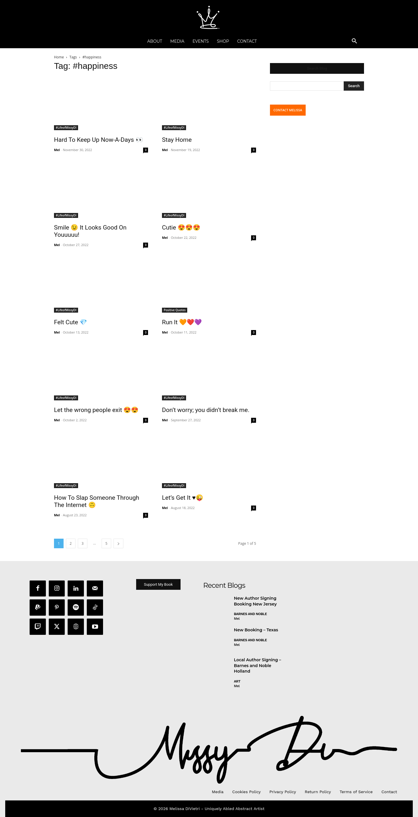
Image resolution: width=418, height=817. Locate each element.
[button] (354, 41)
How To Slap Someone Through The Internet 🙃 (96, 501)
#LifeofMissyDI (66, 128)
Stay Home (177, 139)
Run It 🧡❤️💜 (182, 322)
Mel (57, 150)
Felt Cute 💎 (70, 322)
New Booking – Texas (256, 630)
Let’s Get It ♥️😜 (182, 497)
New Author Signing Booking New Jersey (255, 601)
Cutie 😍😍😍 (181, 227)
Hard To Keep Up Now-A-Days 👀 (98, 139)
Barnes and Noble (250, 614)
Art (237, 681)
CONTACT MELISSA (287, 110)
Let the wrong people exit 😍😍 (96, 409)
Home (59, 57)
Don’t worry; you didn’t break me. (205, 409)
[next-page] (118, 543)
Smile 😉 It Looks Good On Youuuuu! (90, 231)
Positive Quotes (174, 310)
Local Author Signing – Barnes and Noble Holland (257, 665)
